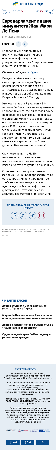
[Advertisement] (28, 264)
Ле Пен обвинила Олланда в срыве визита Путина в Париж (24, 307)
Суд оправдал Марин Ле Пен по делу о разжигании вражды (26, 336)
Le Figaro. (32, 72)
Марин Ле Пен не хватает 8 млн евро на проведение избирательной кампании (27, 317)
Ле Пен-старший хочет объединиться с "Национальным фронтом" (27, 326)
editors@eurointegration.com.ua (36, 378)
